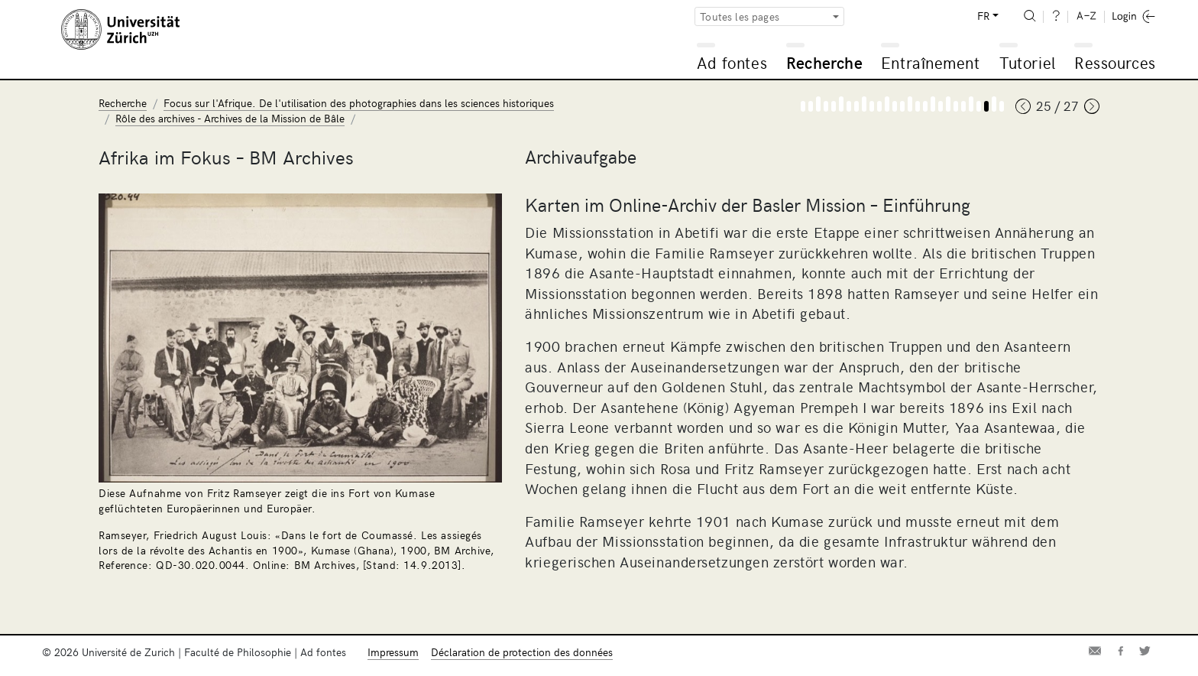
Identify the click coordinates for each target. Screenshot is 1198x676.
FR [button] (983, 15)
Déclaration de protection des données (522, 652)
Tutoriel (1027, 62)
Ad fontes (732, 62)
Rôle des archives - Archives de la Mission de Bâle (230, 118)
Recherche (824, 62)
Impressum (393, 652)
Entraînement (930, 62)
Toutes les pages (739, 16)
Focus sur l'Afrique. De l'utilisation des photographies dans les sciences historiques (359, 103)
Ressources (1114, 62)
